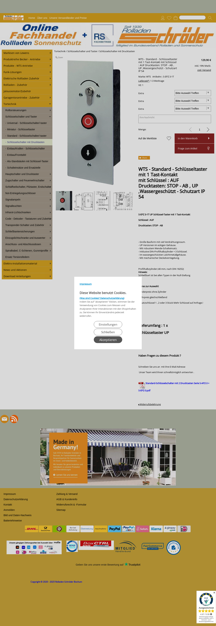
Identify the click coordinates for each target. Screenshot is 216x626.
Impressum (86, 284)
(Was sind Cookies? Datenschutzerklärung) (102, 298)
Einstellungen (108, 324)
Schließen (108, 332)
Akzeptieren (108, 340)
